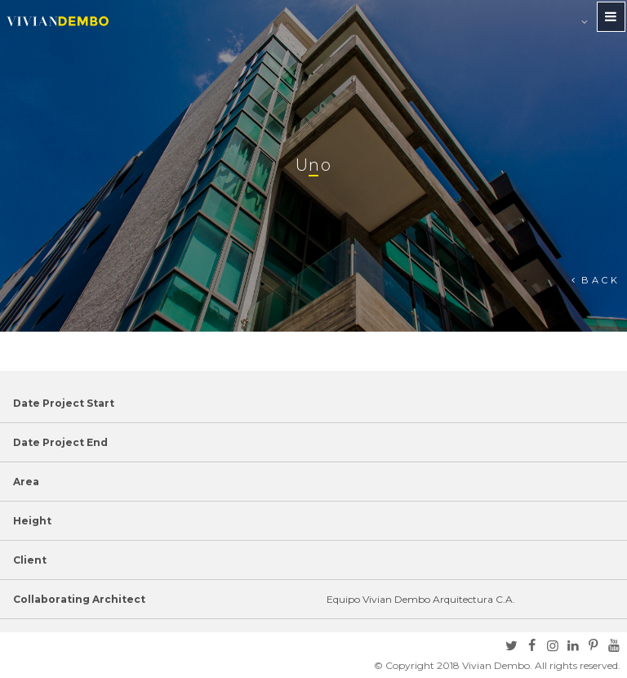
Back (600, 280)
